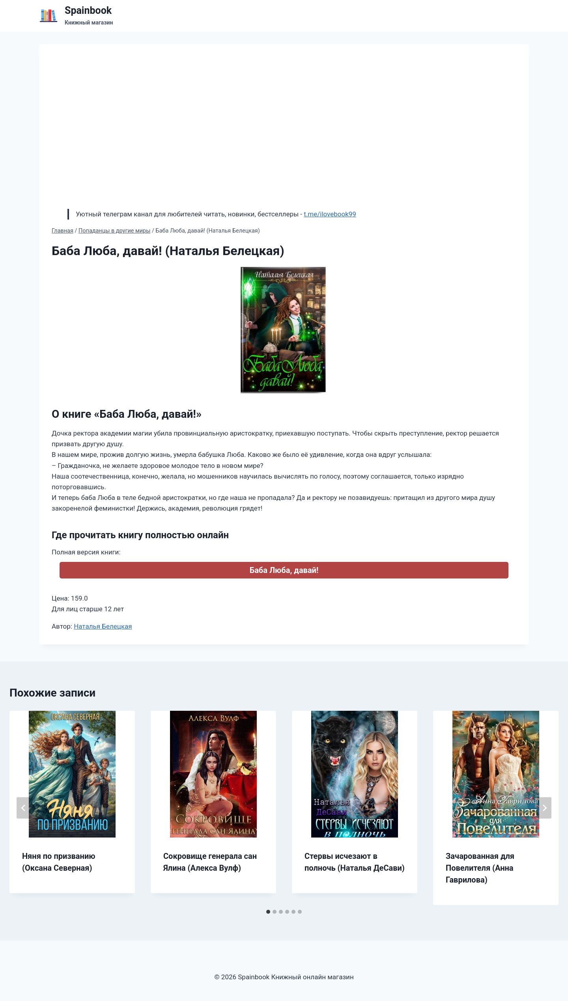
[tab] (268, 912)
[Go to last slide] (24, 808)
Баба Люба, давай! (284, 570)
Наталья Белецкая (103, 626)
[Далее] (544, 808)
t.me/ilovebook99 (330, 214)
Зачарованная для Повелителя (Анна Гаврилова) (480, 868)
